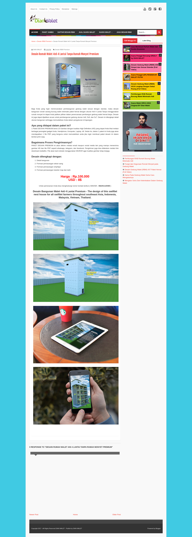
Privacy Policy (55, 9)
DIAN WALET (60, 528)
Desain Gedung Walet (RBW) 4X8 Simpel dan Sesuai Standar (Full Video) (144, 67)
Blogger (158, 528)
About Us (34, 9)
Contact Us (43, 9)
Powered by (151, 528)
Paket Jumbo (47, 32)
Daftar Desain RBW (66, 32)
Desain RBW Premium (62, 49)
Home (34, 32)
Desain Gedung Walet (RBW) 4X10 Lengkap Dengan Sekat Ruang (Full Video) (143, 86)
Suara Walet (105, 32)
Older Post (117, 515)
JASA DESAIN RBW (124, 32)
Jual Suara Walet (87, 32)
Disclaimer (65, 9)
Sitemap (74, 9)
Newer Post (33, 515)
